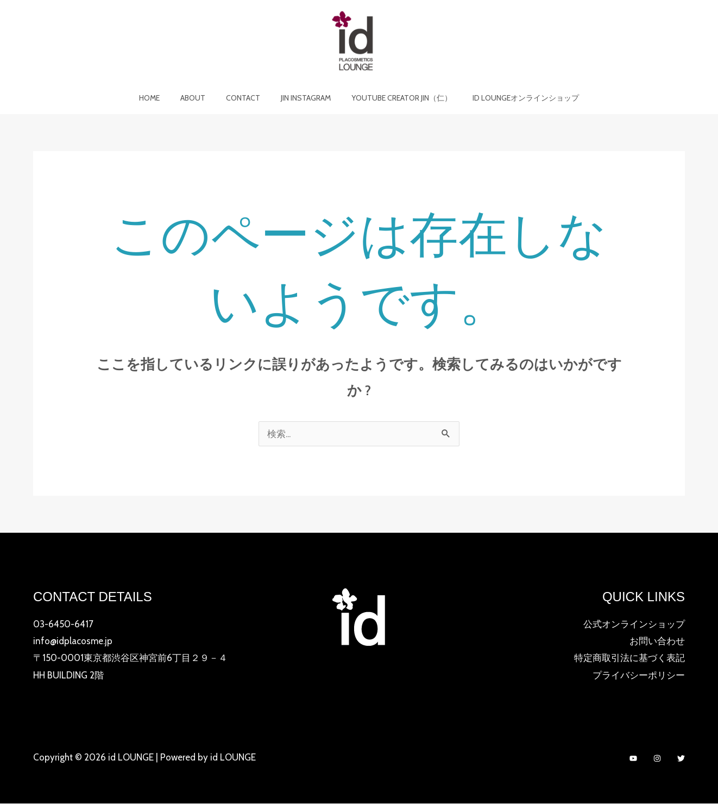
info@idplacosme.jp (72, 640)
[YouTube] (633, 759)
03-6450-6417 (63, 624)
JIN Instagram (303, 98)
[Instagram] (657, 759)
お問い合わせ (657, 640)
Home (163, 98)
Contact (246, 98)
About (200, 98)
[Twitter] (681, 759)
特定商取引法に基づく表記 (629, 658)
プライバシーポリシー (639, 675)
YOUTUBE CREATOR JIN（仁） (393, 98)
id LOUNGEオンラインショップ (512, 98)
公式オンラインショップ (634, 624)
